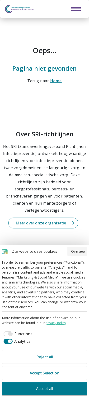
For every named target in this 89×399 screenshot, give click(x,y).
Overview (78, 251)
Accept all (44, 388)
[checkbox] (17, 334)
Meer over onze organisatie (41, 223)
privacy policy (56, 323)
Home (56, 80)
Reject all (44, 357)
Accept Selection (44, 373)
